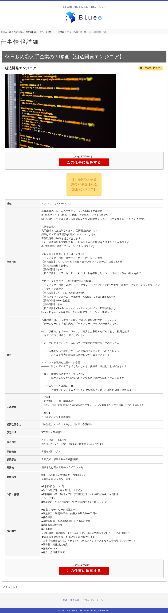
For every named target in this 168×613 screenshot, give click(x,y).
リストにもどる (9, 586)
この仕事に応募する (84, 162)
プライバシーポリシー (94, 600)
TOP (65, 600)
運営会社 (74, 600)
